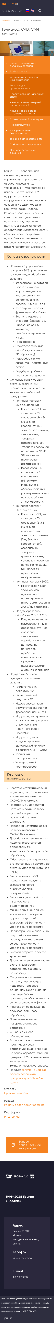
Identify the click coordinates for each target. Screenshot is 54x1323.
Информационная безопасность (20, 132)
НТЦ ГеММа (12, 1116)
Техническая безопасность (26, 138)
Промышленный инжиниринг (27, 119)
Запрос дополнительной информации (30, 1145)
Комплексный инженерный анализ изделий (25, 104)
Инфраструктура (20, 124)
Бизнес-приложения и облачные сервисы (23, 64)
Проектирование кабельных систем (27, 95)
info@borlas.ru (20, 1276)
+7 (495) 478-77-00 (12, 10)
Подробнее (29, 1311)
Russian (27, 10)
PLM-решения (18, 71)
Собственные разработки (25, 144)
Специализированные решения (23, 151)
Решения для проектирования (24, 1104)
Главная (6, 21)
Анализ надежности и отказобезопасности (23, 112)
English (32, 10)
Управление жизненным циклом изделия (24, 78)
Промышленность (16, 1093)
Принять (8, 1318)
